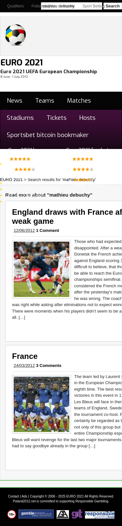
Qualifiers (15, 6)
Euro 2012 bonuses (24, 195)
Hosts (87, 118)
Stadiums (20, 118)
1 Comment (47, 230)
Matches (79, 101)
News (14, 101)
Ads (24, 496)
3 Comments (48, 365)
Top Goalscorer (20, 183)
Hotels (69, 6)
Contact (13, 496)
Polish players (44, 6)
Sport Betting (93, 6)
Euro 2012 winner (22, 177)
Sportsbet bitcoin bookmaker (48, 135)
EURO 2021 (21, 62)
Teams (44, 101)
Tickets (56, 118)
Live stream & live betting (31, 189)
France (25, 356)
